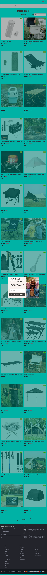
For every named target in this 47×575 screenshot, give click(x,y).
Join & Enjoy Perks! (17, 294)
